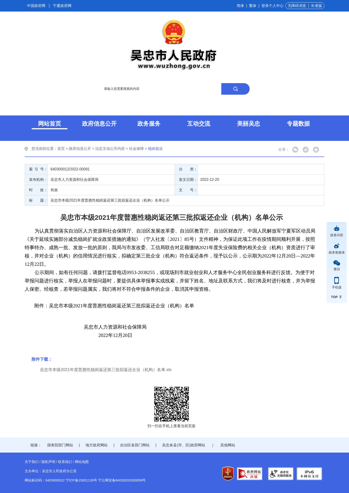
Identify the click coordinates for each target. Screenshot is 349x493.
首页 (61, 149)
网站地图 (82, 462)
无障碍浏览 (297, 6)
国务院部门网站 (60, 445)
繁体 (252, 6)
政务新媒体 (337, 252)
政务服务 (148, 123)
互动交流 (198, 123)
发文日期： (188, 179)
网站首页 (49, 123)
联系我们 (65, 462)
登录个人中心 (272, 6)
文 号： (188, 190)
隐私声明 (48, 462)
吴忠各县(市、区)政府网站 (183, 445)
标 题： (38, 200)
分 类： (188, 169)
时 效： (38, 190)
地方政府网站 (97, 445)
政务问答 (336, 235)
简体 (240, 6)
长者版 (316, 6)
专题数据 (298, 123)
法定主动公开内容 (110, 149)
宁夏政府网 (62, 6)
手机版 (337, 287)
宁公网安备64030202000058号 (122, 480)
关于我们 (31, 462)
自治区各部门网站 (135, 445)
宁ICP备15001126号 (81, 480)
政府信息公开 (99, 123)
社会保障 (136, 149)
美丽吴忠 (248, 123)
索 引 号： (38, 169)
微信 (337, 269)
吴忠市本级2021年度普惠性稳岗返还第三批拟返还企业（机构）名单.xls (106, 369)
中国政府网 (36, 6)
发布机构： (38, 179)
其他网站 (227, 445)
